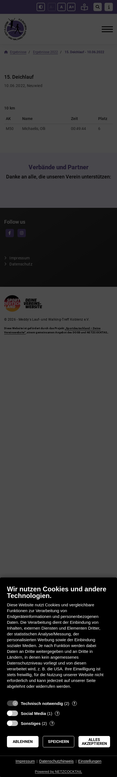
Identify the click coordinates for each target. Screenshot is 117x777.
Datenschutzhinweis (56, 761)
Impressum (25, 761)
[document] (58, 641)
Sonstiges (31, 723)
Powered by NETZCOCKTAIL (58, 772)
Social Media (33, 713)
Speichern (58, 741)
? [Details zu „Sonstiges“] (52, 723)
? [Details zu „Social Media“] (57, 713)
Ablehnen (23, 741)
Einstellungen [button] (89, 761)
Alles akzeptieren (94, 741)
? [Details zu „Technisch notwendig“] (74, 703)
